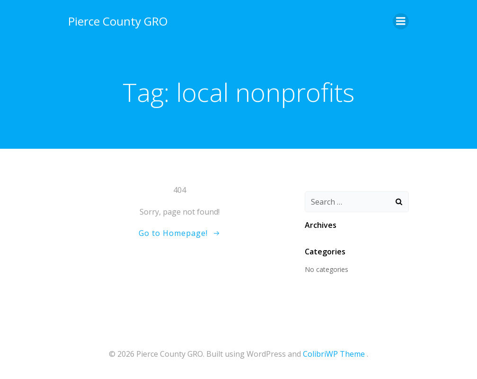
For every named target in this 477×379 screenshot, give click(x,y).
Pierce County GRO (118, 21)
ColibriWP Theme (334, 354)
